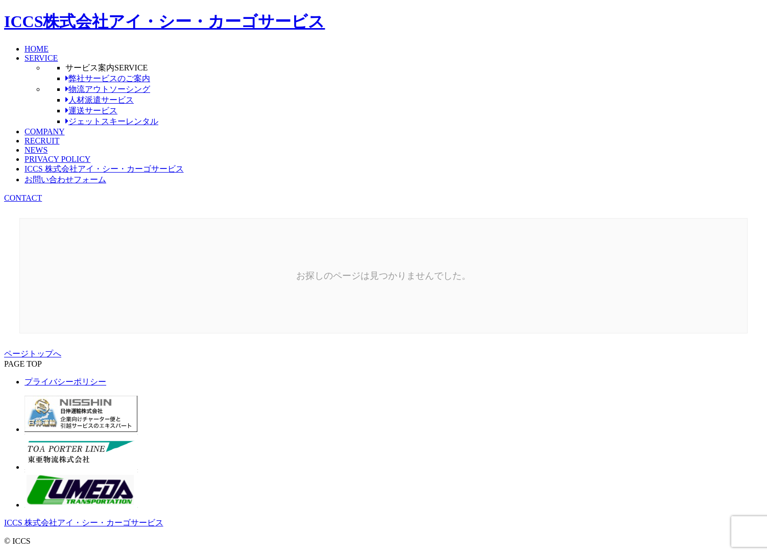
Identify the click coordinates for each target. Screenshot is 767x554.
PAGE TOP (23, 363)
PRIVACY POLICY (57, 159)
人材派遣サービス (99, 99)
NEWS (36, 150)
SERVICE (41, 58)
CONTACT (23, 198)
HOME (37, 48)
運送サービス (91, 110)
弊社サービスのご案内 (107, 78)
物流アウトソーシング (107, 89)
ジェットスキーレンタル (111, 121)
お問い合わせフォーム (65, 179)
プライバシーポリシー (65, 381)
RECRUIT (42, 140)
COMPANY (45, 131)
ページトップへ (32, 353)
